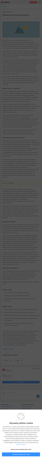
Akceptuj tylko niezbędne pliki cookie (21, 449)
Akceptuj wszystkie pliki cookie (21, 454)
